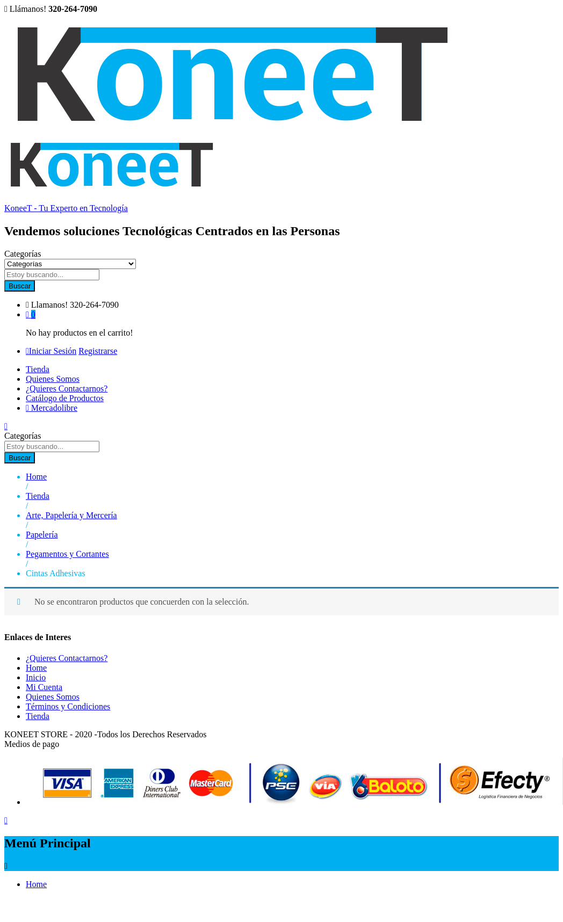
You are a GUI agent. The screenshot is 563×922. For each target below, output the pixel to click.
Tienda (37, 369)
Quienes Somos (53, 378)
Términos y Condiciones (68, 706)
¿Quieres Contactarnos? (66, 388)
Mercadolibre (51, 407)
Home (36, 667)
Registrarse (97, 350)
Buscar (20, 286)
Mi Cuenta (44, 687)
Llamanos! (49, 304)
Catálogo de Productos (65, 398)
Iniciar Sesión (51, 350)
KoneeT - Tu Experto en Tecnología (66, 208)
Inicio (36, 677)
